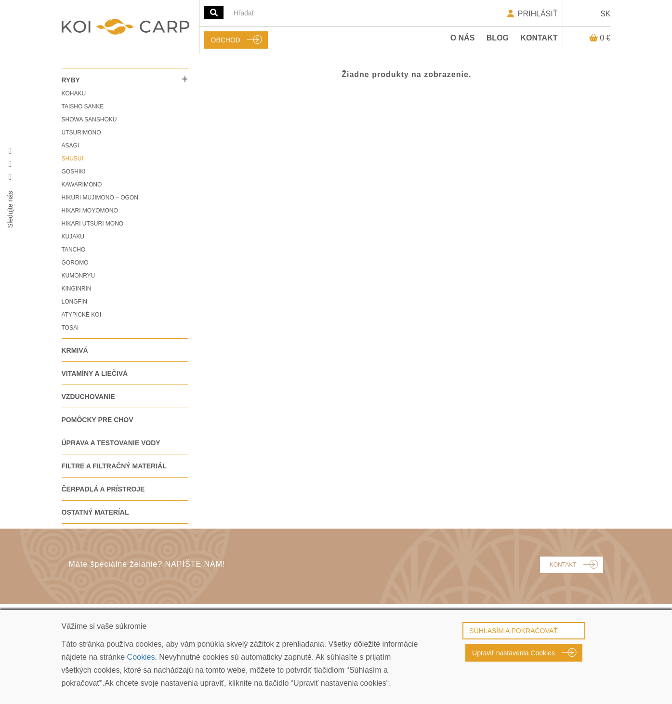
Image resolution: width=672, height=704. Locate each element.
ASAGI (70, 145)
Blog (498, 38)
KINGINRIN (77, 288)
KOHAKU (74, 93)
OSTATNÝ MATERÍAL (95, 512)
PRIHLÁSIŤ (531, 14)
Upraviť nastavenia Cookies (513, 653)
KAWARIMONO (82, 184)
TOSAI (70, 327)
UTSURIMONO (81, 132)
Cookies (141, 657)
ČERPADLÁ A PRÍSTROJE (103, 489)
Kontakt (538, 38)
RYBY (71, 80)
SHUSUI (72, 158)
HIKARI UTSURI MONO (93, 223)
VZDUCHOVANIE (88, 396)
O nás (462, 38)
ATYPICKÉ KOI (81, 314)
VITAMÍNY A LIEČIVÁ (95, 373)
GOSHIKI (74, 171)
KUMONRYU (78, 275)
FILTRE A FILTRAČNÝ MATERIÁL (114, 466)
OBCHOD (225, 40)
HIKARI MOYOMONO (90, 210)
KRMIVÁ (75, 350)
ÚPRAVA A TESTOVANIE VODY (111, 443)
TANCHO (74, 249)
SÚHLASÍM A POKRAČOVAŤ (513, 631)
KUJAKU (73, 236)
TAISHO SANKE (83, 106)
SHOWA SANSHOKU (89, 119)
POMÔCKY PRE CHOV (97, 420)
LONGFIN (74, 301)
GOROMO (75, 262)
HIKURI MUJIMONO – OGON (100, 197)
